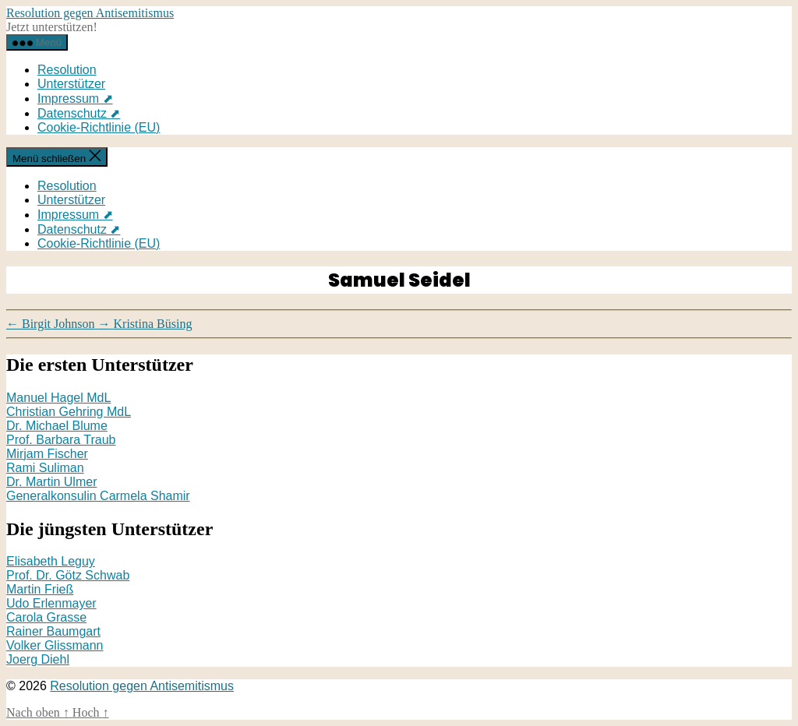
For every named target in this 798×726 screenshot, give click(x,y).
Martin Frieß (39, 589)
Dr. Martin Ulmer (51, 481)
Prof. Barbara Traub (61, 439)
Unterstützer (71, 83)
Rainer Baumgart (53, 631)
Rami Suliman (45, 467)
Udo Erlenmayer (51, 603)
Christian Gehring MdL (68, 411)
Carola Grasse (46, 617)
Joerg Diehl (37, 659)
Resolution (67, 69)
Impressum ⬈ (75, 98)
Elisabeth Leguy (50, 561)
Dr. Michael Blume (57, 425)
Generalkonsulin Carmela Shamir (98, 495)
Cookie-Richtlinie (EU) (98, 127)
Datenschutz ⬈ (78, 113)
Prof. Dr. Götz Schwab (67, 575)
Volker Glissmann (55, 645)
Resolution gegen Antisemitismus (90, 12)
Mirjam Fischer (47, 453)
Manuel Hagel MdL (58, 397)
